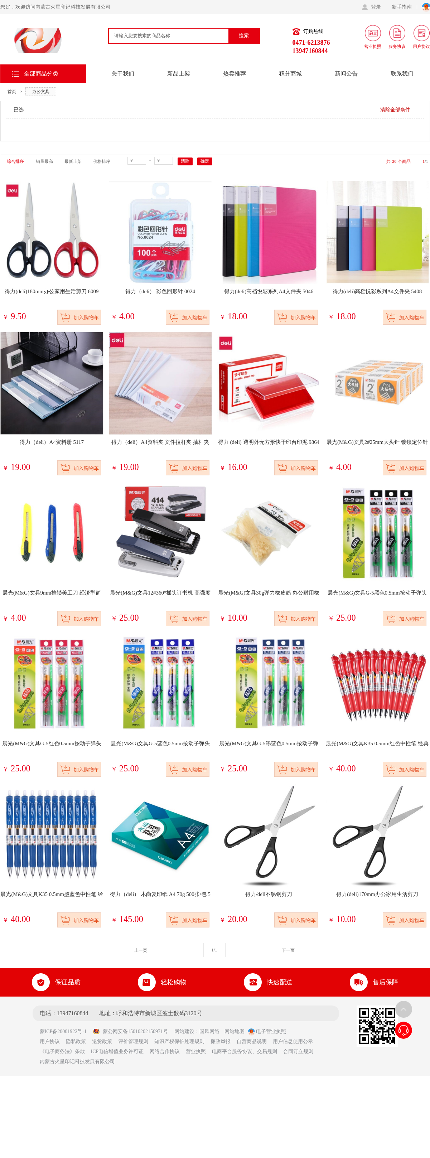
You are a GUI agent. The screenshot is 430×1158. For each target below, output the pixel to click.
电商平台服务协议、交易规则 (244, 1051)
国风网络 (209, 1031)
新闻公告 (346, 74)
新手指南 (404, 7)
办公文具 (40, 91)
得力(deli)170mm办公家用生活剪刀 (377, 894)
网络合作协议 (165, 1051)
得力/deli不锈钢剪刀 (269, 894)
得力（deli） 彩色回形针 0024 (160, 291)
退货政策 (102, 1041)
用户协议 (50, 1041)
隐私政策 (76, 1041)
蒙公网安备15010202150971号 (130, 1031)
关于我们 (122, 74)
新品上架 (178, 74)
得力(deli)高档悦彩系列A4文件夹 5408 (377, 291)
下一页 (288, 950)
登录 (378, 7)
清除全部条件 (395, 109)
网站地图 (234, 1031)
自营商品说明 (252, 1041)
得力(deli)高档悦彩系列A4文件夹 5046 (269, 291)
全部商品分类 (41, 74)
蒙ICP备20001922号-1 (66, 1031)
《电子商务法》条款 (62, 1051)
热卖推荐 (234, 74)
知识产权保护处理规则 (179, 1041)
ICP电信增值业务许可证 (117, 1051)
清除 (185, 161)
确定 (204, 161)
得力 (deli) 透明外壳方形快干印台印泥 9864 (269, 442)
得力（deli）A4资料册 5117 (52, 442)
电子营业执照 (267, 1031)
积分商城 (290, 74)
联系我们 (402, 74)
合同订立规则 (298, 1051)
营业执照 (196, 1051)
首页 (12, 91)
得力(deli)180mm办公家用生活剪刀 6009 (51, 291)
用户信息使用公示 (293, 1041)
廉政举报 (221, 1041)
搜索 (244, 35)
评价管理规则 (133, 1041)
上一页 (140, 950)
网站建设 (184, 1031)
